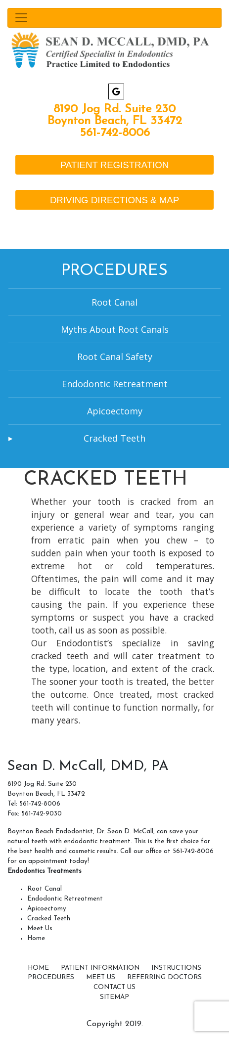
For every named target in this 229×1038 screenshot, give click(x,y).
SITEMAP (114, 997)
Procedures (51, 977)
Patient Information (100, 968)
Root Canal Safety (114, 356)
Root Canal (114, 302)
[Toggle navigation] (114, 18)
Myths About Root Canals (115, 329)
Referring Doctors (164, 977)
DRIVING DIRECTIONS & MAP (114, 200)
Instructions (176, 968)
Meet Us (39, 928)
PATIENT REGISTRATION (114, 165)
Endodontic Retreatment (115, 384)
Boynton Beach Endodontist (50, 831)
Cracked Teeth (114, 438)
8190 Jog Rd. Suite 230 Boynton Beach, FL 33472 (114, 115)
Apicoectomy (114, 411)
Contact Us (114, 987)
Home (36, 938)
